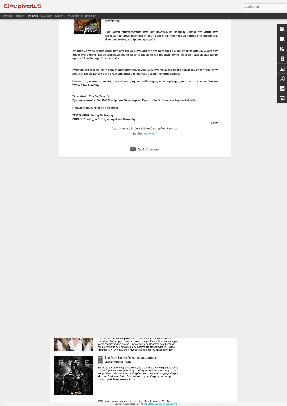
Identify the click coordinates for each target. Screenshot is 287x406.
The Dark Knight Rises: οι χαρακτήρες (130, 357)
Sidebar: (60, 15)
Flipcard (19, 15)
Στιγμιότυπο (75, 15)
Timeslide (90, 15)
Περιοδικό (33, 15)
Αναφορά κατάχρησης (166, 404)
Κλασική (7, 15)
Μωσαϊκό (46, 15)
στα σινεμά (150, 62)
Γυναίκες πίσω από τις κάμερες (125, 313)
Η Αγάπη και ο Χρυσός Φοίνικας (126, 270)
